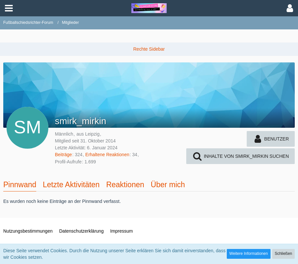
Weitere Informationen (248, 253)
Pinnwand (19, 184)
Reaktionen (125, 184)
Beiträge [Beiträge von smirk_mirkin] (63, 154)
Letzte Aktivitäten (71, 184)
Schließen (283, 253)
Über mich (168, 184)
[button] (8, 8)
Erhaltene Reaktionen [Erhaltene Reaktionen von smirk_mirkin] (107, 154)
